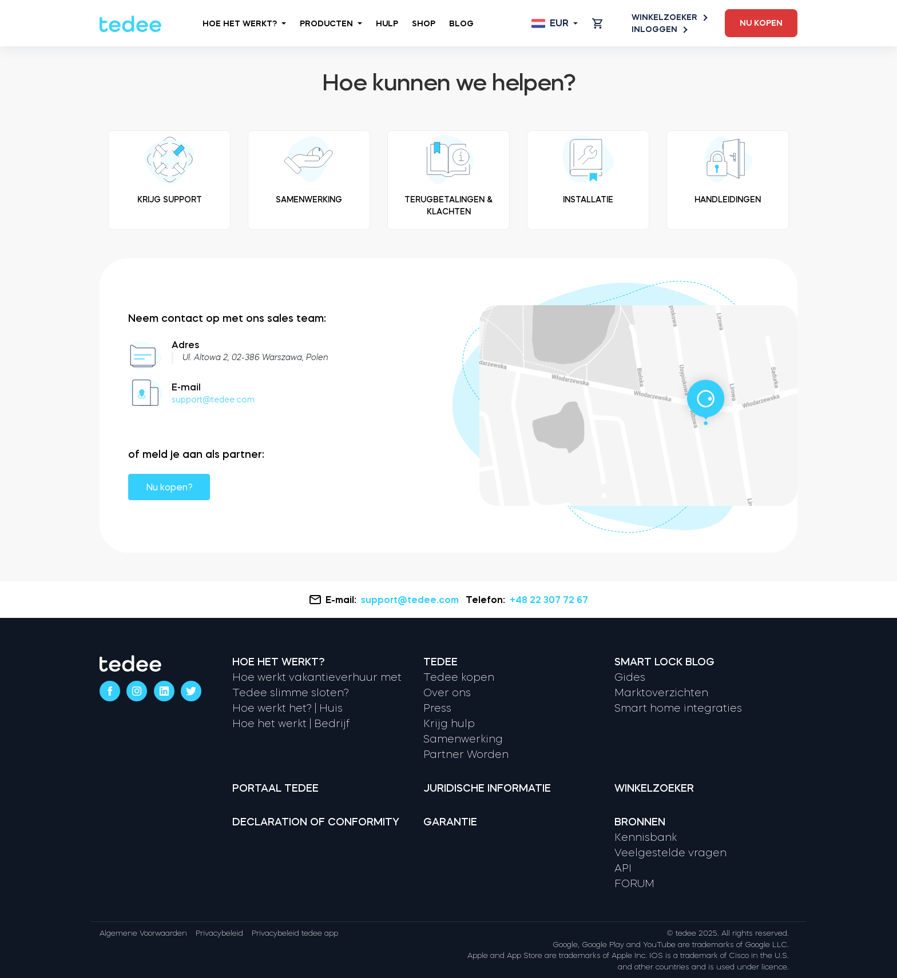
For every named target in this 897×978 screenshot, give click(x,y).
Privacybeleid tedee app (295, 933)
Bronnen (639, 822)
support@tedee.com (213, 400)
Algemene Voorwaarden (143, 933)
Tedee (440, 662)
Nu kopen (761, 23)
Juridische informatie (487, 788)
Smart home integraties (678, 708)
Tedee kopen (458, 677)
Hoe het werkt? (244, 23)
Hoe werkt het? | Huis (287, 708)
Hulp (387, 23)
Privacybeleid (219, 933)
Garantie (450, 822)
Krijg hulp (449, 723)
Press (437, 708)
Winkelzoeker (669, 17)
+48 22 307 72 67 (549, 599)
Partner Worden (466, 754)
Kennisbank (645, 837)
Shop (423, 23)
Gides (629, 677)
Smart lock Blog (664, 662)
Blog (461, 23)
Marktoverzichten (661, 693)
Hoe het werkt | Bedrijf (291, 723)
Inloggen (659, 29)
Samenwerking (463, 739)
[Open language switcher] (554, 23)
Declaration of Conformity (315, 822)
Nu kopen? (169, 487)
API (623, 868)
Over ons (447, 693)
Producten (331, 23)
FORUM (634, 884)
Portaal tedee (275, 788)
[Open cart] (597, 23)
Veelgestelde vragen (670, 853)
